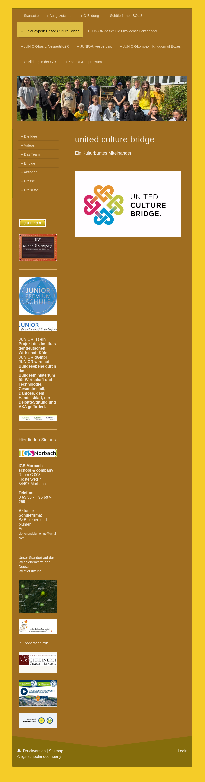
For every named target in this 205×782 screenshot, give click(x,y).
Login (183, 751)
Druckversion (32, 751)
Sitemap (56, 751)
